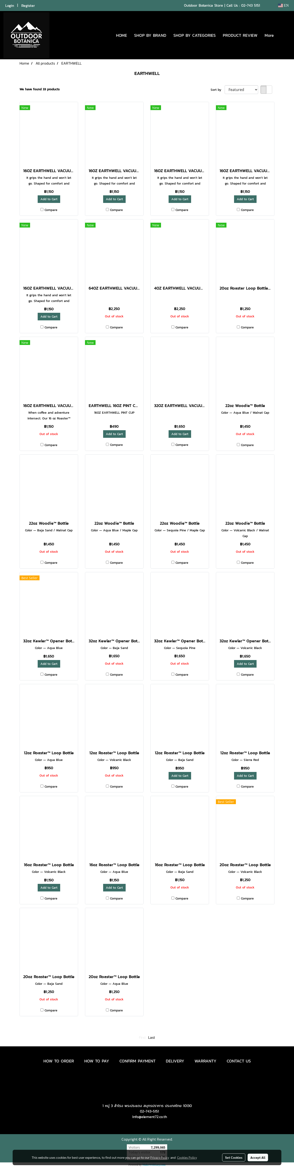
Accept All (257, 1157)
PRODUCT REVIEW (240, 35)
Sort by (218, 89)
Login (9, 5)
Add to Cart (48, 199)
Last (151, 1037)
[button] (284, 35)
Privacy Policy (159, 1157)
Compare (51, 210)
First (142, 1037)
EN (283, 5)
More (269, 35)
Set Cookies (233, 1157)
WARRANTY (205, 1061)
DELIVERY (175, 1061)
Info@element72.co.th (149, 1116)
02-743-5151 (149, 1111)
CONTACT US (239, 1061)
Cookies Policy (187, 1157)
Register (28, 5)
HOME (121, 35)
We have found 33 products (40, 89)
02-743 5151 (250, 5)
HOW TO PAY (96, 1061)
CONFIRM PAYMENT (137, 1061)
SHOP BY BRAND (150, 35)
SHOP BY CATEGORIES (194, 35)
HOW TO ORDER (58, 1061)
